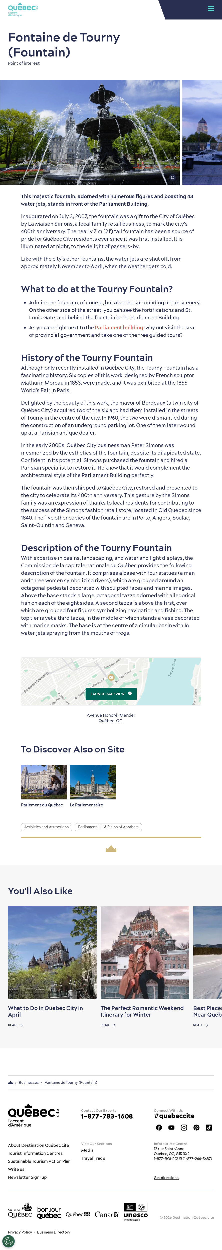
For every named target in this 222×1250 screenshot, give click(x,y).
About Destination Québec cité (38, 1145)
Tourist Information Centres (35, 1153)
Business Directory (53, 1232)
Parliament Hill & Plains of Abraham (108, 827)
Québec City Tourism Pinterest (196, 1128)
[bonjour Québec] (49, 1213)
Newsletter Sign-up (27, 1177)
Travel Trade (93, 1158)
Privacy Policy (20, 1232)
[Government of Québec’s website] (78, 1214)
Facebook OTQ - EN (159, 1128)
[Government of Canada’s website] (107, 1214)
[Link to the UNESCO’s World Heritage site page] (136, 1212)
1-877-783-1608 (107, 1116)
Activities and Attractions (46, 827)
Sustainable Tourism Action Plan (39, 1161)
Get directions (166, 1178)
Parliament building (119, 327)
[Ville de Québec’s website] (20, 1210)
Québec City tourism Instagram (184, 1128)
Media (87, 1150)
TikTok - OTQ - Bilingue (209, 1128)
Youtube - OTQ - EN (171, 1128)
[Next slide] (208, 952)
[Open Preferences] (8, 1241)
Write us (16, 1169)
